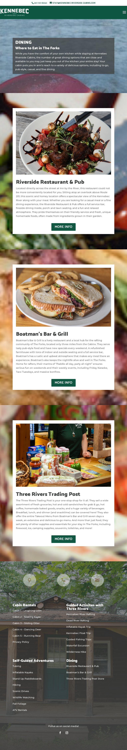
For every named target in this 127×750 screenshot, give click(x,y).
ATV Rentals (20, 710)
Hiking (17, 684)
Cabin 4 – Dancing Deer (27, 629)
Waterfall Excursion (77, 645)
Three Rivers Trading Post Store (85, 678)
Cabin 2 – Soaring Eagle (27, 616)
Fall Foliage (19, 703)
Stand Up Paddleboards (27, 678)
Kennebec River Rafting (80, 614)
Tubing (17, 666)
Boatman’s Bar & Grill (79, 672)
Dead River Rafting (77, 620)
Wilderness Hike (76, 651)
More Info (63, 227)
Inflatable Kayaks (23, 672)
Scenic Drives (21, 691)
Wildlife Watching (23, 697)
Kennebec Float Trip (78, 633)
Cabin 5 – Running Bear (27, 635)
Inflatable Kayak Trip (78, 626)
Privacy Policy (21, 641)
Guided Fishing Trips (78, 639)
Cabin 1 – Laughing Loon (27, 610)
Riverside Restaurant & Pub (82, 666)
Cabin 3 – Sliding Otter (26, 623)
